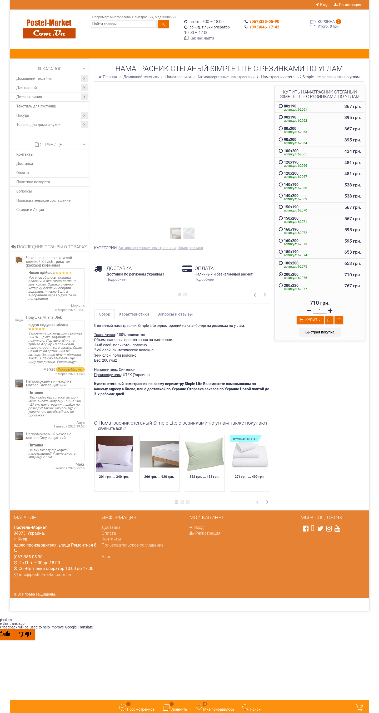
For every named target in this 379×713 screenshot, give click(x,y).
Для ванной (52, 87)
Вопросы (24, 191)
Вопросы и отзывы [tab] (175, 314)
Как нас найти (202, 38)
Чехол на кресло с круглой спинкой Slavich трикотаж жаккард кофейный (49, 261)
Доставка (24, 163)
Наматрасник (142, 17)
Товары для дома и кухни (52, 124)
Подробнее (116, 279)
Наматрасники (190, 248)
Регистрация (347, 5)
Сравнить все (112, 429)
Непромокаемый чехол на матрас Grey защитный (48, 383)
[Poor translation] (24, 634)
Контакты (24, 154)
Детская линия (52, 97)
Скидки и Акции (30, 210)
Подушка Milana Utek (44, 317)
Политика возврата (33, 182)
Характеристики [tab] (134, 314)
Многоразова (120, 17)
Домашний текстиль (52, 78)
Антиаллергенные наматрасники (147, 248)
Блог (106, 556)
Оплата (22, 173)
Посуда (52, 115)
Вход (322, 5)
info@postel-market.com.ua (45, 574)
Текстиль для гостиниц (36, 106)
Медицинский (165, 17)
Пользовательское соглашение (43, 200)
